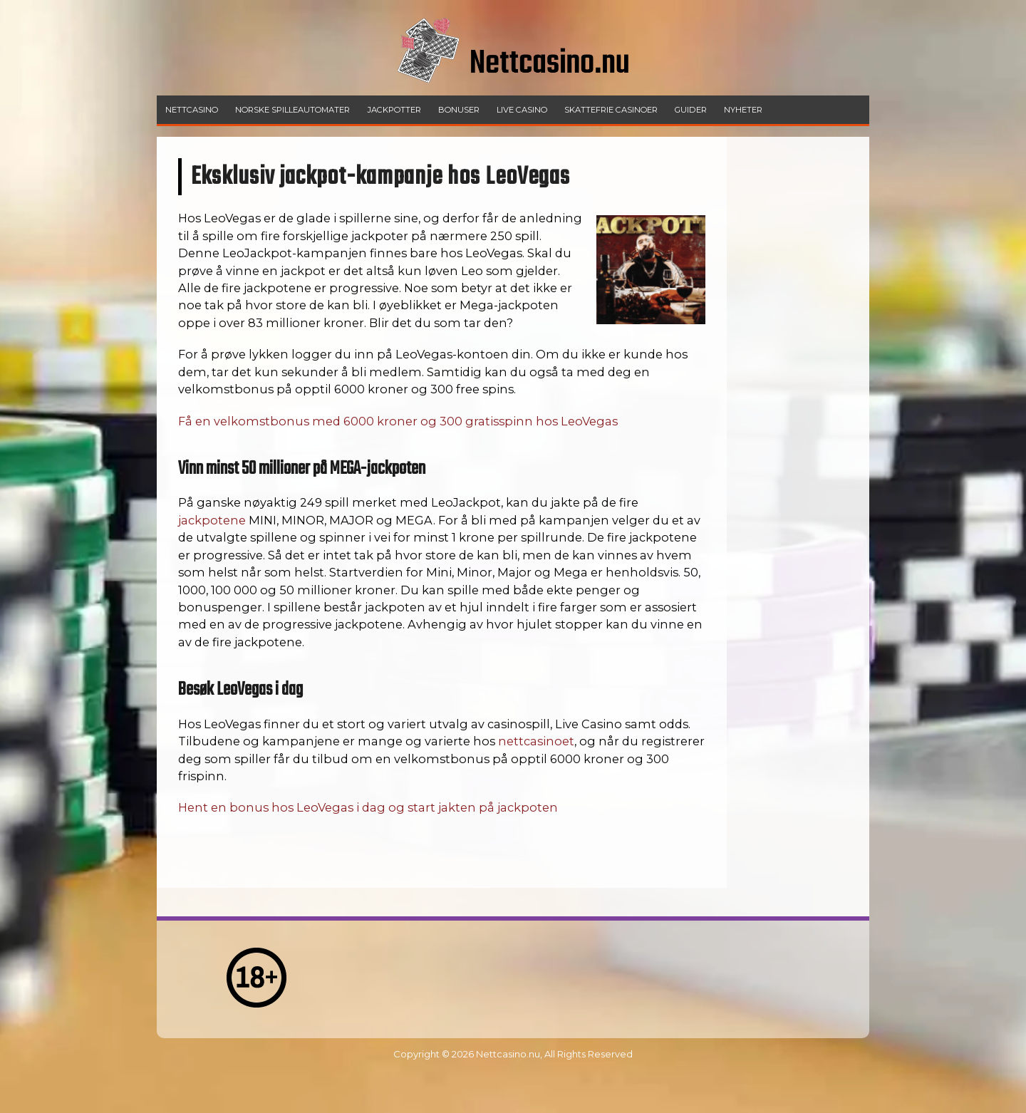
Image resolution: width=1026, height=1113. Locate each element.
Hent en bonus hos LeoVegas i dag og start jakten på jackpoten (368, 807)
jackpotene (212, 520)
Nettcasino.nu (508, 1054)
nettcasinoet (536, 741)
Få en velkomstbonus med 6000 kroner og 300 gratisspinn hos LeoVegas (398, 421)
